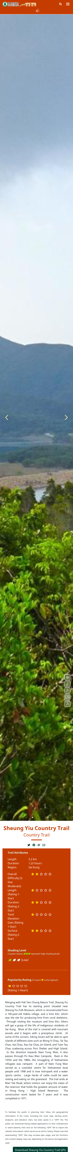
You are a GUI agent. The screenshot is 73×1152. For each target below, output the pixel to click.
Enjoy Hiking (28, 4)
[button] (60, 4)
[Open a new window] (30, 845)
